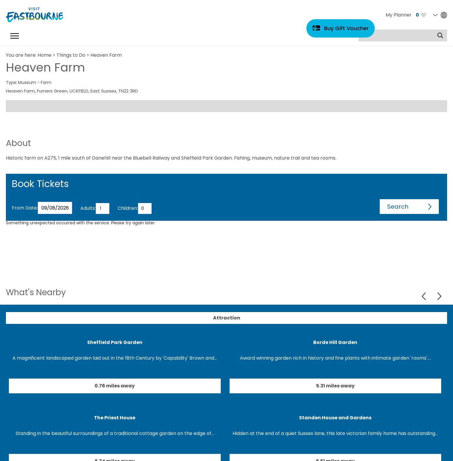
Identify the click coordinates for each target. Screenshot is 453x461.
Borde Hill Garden (335, 342)
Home (44, 55)
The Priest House (114, 417)
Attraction (226, 317)
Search (397, 206)
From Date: (25, 207)
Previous (424, 296)
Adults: (88, 208)
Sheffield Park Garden (114, 342)
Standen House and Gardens (335, 417)
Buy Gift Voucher (346, 28)
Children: (128, 208)
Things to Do (70, 55)
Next (439, 296)
